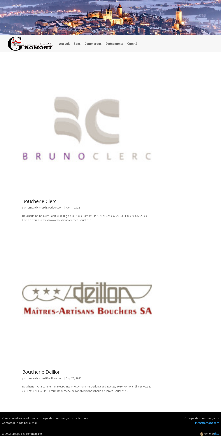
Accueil (64, 44)
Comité (132, 44)
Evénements (114, 44)
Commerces (93, 44)
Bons (77, 44)
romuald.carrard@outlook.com (45, 207)
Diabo (216, 433)
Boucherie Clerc (39, 201)
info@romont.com (207, 423)
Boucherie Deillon (41, 371)
